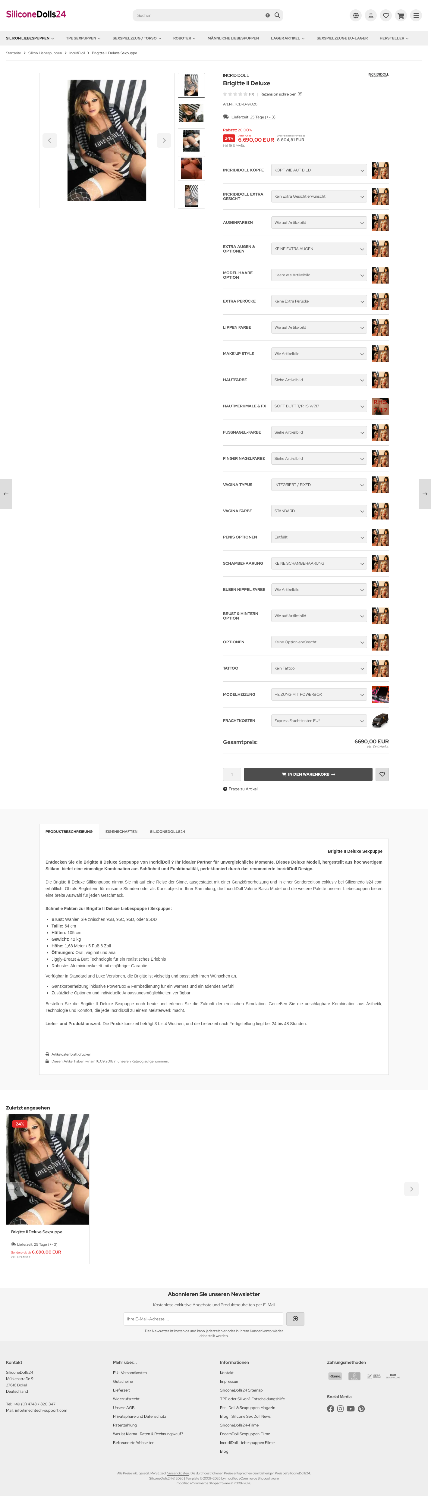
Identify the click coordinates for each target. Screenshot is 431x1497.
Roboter (184, 38)
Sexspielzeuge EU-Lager (342, 38)
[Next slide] (191, 198)
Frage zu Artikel (240, 789)
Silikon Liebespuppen (30, 38)
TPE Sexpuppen (83, 38)
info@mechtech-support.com (41, 1410)
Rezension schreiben (278, 94)
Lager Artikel (288, 38)
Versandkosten (178, 1473)
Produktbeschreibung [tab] (69, 831)
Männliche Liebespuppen (233, 38)
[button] (191, 113)
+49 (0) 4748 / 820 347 (34, 1404)
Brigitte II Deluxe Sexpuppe (36, 1232)
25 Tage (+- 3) (262, 117)
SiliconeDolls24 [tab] (167, 831)
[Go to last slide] (191, 83)
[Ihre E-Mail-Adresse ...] (203, 1319)
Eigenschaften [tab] (121, 831)
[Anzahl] (232, 774)
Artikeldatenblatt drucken (71, 1054)
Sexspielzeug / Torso (137, 38)
